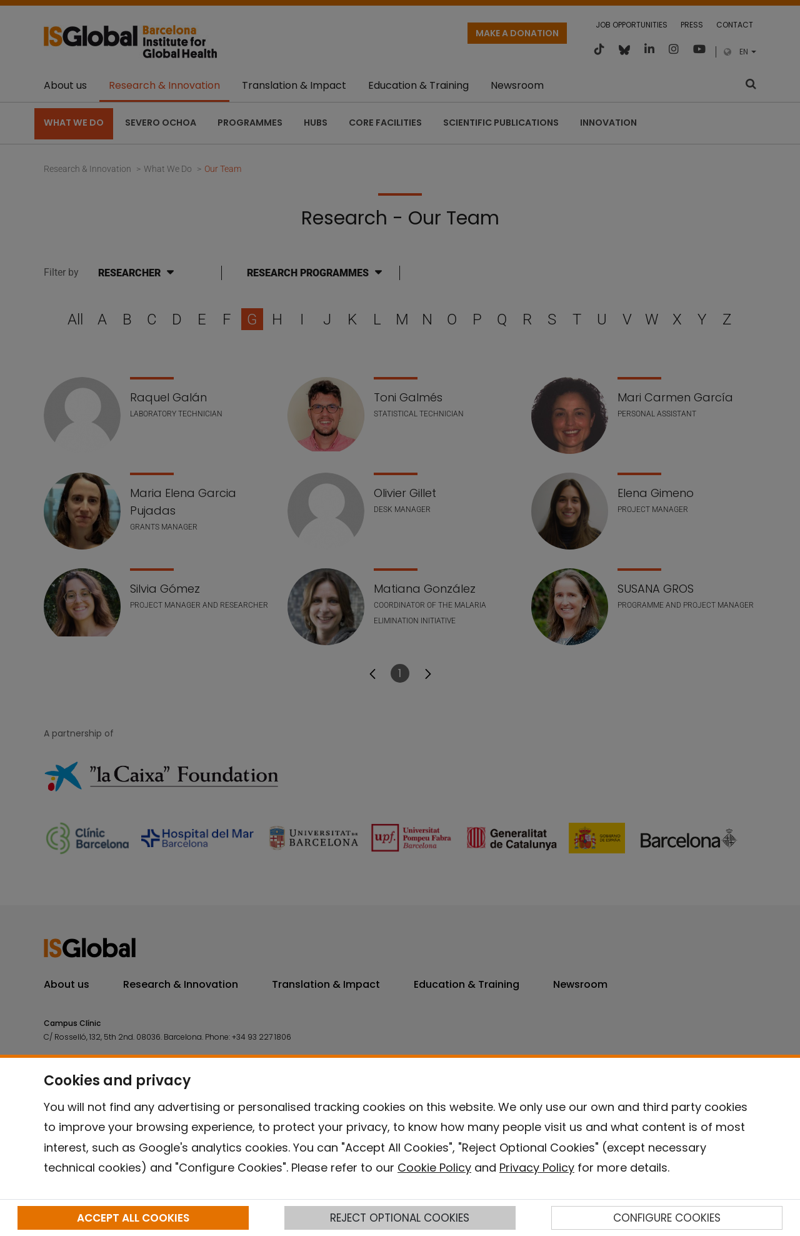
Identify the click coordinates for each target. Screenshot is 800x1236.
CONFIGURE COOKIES (667, 1217)
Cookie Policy (434, 1167)
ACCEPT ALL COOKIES (133, 1217)
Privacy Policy (536, 1167)
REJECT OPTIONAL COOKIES (399, 1217)
